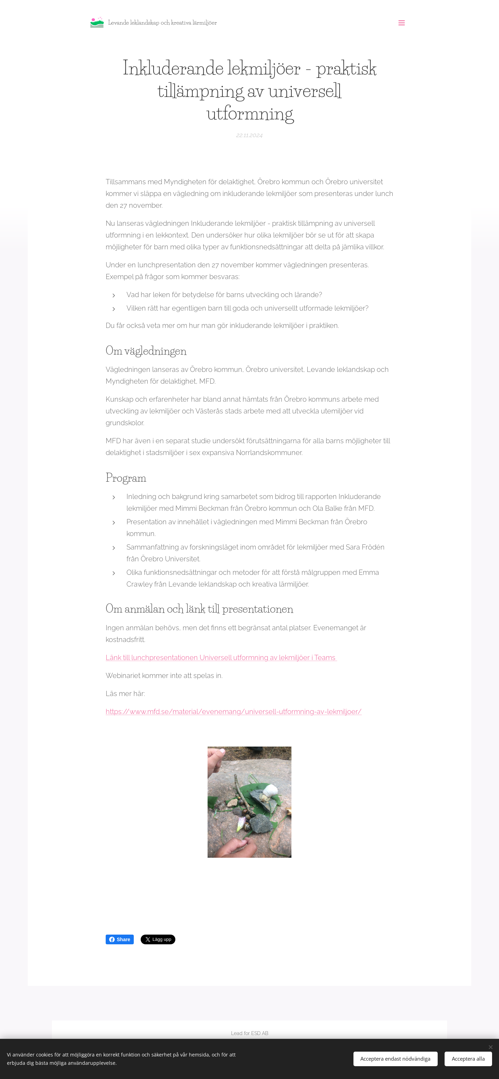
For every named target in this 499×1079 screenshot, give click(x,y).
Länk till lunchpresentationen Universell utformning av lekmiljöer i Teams (221, 657)
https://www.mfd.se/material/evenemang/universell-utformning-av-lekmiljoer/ (234, 711)
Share (119, 939)
